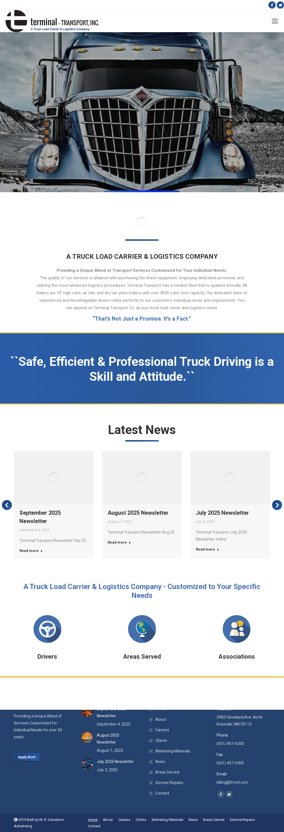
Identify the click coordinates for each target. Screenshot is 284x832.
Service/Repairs (169, 782)
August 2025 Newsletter (138, 512)
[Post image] (87, 711)
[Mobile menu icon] (274, 21)
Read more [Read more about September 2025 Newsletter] (31, 551)
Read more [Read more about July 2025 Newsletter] (207, 549)
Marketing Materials (172, 751)
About (160, 719)
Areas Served (167, 772)
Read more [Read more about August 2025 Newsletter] (119, 542)
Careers (162, 730)
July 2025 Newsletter (222, 512)
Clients (161, 740)
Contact (162, 793)
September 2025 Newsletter (111, 712)
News (160, 761)
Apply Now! (27, 757)
